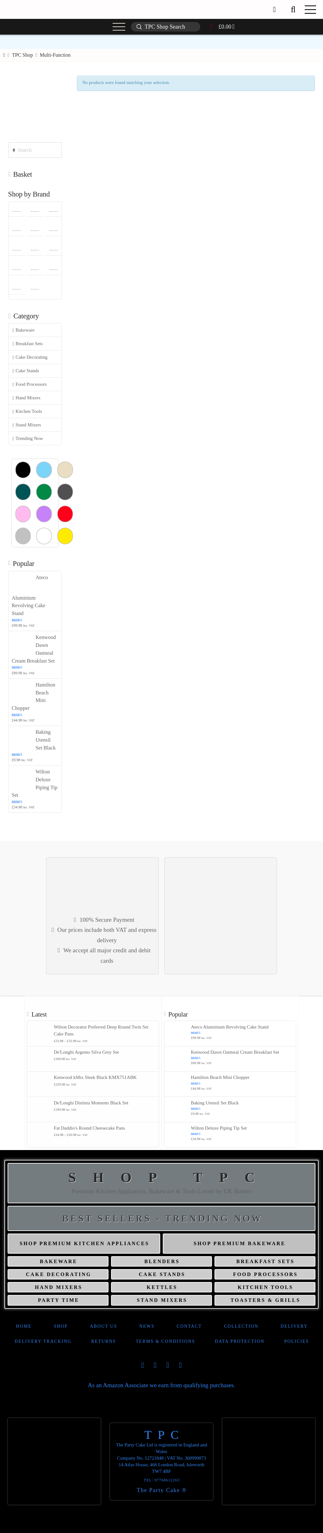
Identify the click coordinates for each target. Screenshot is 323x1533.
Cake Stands (25, 370)
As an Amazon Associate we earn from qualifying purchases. (161, 1385)
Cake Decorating (29, 357)
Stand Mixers (26, 425)
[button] (293, 9)
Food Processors (29, 384)
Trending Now (27, 438)
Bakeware (23, 330)
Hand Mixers (26, 398)
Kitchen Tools (27, 411)
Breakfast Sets (27, 343)
